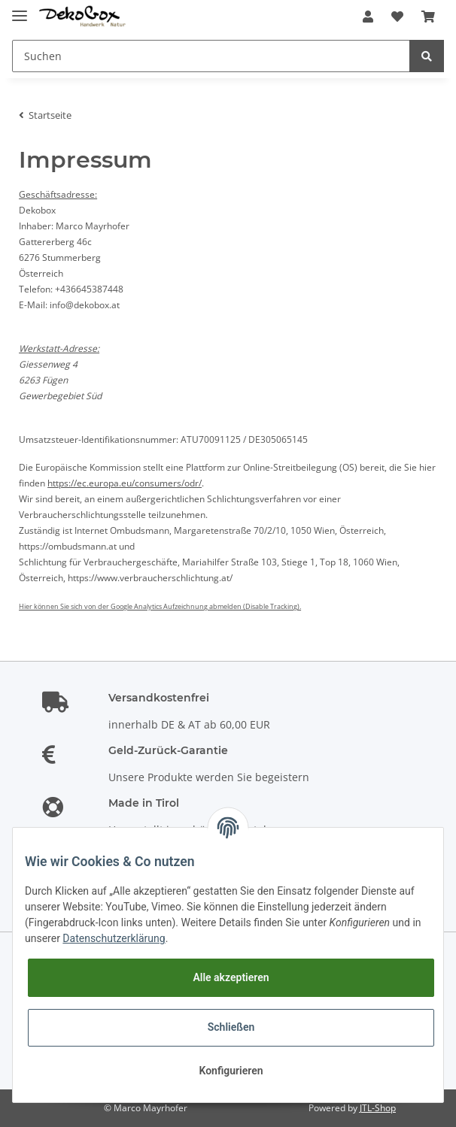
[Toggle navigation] (19, 9)
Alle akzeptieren (231, 977)
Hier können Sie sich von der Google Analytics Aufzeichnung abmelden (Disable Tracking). (160, 606)
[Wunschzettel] (397, 17)
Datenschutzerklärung (113, 938)
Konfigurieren (231, 1071)
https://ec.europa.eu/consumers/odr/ (124, 483)
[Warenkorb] (428, 17)
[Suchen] (211, 56)
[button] (368, 17)
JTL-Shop (378, 1107)
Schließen (231, 1027)
